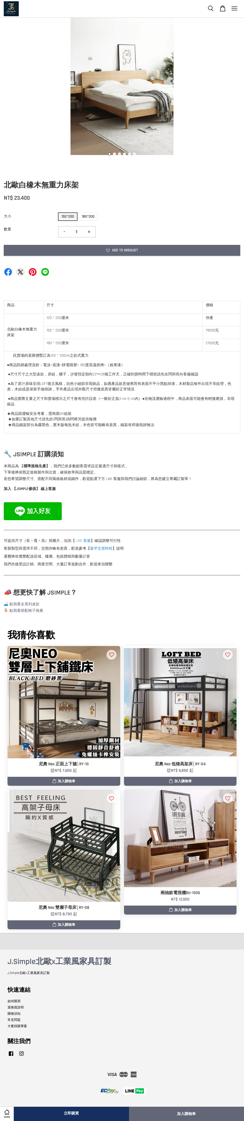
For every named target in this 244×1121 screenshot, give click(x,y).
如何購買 (14, 1001)
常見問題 (14, 1020)
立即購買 (71, 1113)
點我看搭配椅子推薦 (26, 610)
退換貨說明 (16, 1007)
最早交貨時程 (101, 548)
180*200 (88, 216)
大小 (7, 216)
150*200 (68, 216)
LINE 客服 (83, 540)
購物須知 (14, 1014)
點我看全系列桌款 (25, 604)
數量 (7, 229)
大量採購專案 (17, 1026)
